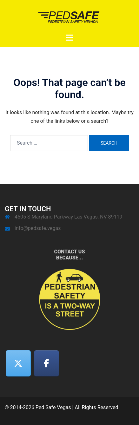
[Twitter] (18, 363)
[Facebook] (46, 363)
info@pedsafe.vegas (38, 228)
